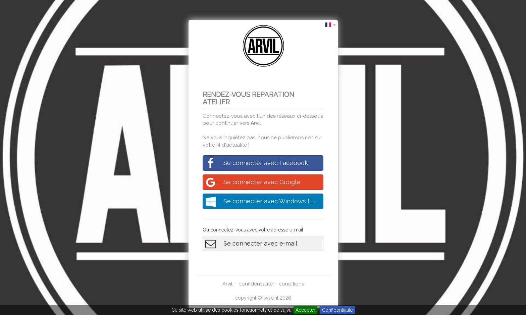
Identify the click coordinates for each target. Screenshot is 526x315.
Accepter (305, 310)
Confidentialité (337, 310)
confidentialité (256, 284)
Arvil (256, 123)
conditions (291, 284)
